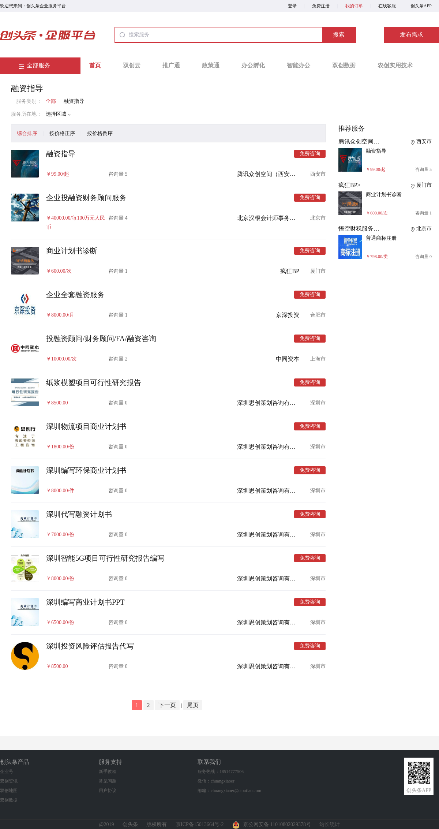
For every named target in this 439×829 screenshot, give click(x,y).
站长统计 (329, 824)
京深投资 (287, 315)
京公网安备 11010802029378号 (271, 824)
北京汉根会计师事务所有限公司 (278, 218)
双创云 (131, 65)
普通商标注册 (381, 238)
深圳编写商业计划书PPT (85, 602)
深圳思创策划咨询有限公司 (272, 403)
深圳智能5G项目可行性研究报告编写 (105, 558)
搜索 (339, 34)
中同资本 (287, 359)
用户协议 (107, 790)
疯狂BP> (349, 185)
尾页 (193, 705)
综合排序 (27, 133)
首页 (95, 65)
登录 (292, 5)
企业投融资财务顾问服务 (86, 198)
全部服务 (38, 65)
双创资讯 (9, 781)
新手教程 (107, 771)
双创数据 (344, 65)
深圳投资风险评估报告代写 (90, 646)
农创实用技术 (395, 65)
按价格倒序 (100, 133)
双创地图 (9, 790)
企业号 (6, 771)
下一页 (167, 705)
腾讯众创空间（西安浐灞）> (375, 141)
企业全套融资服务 (75, 295)
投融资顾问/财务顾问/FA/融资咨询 (101, 339)
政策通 (211, 65)
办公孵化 (253, 65)
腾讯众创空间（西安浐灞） (272, 174)
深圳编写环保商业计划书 (86, 470)
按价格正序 (62, 133)
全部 (51, 101)
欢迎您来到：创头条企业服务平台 (33, 5)
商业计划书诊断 (71, 251)
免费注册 (321, 5)
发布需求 (411, 34)
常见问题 (107, 781)
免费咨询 (310, 153)
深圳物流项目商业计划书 (86, 426)
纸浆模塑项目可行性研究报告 (93, 382)
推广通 (171, 65)
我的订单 (354, 5)
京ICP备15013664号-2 (200, 824)
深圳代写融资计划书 (79, 514)
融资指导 (74, 101)
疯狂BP (289, 271)
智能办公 (298, 65)
